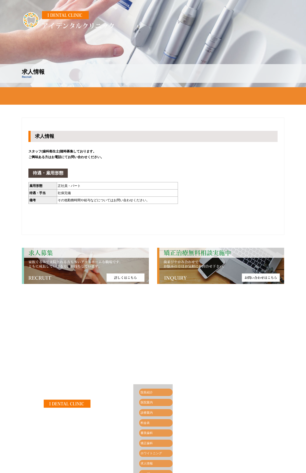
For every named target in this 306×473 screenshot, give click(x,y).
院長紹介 (68, 96)
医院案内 (96, 96)
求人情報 (266, 96)
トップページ (39, 96)
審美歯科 (181, 96)
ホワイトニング (238, 96)
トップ (146, 455)
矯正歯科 (210, 96)
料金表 (153, 96)
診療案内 (124, 96)
